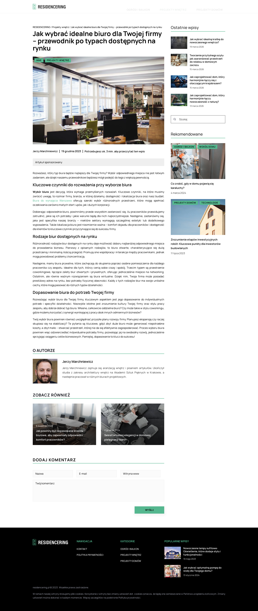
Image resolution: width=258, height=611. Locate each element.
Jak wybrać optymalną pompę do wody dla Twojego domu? (202, 569)
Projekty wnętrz (188, 6)
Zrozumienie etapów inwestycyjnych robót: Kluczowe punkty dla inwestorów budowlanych (196, 244)
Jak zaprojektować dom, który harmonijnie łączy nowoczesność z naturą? (207, 98)
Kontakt (82, 548)
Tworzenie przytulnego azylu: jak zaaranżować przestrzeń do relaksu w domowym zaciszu (207, 60)
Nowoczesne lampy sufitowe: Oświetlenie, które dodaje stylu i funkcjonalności (202, 551)
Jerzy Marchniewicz (45, 151)
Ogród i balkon (163, 6)
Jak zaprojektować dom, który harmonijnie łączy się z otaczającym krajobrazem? (207, 80)
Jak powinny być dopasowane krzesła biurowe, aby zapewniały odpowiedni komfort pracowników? (59, 435)
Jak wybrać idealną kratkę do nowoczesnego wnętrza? (207, 41)
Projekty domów (214, 6)
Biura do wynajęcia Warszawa (52, 200)
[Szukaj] (175, 119)
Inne (39, 60)
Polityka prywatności (90, 554)
